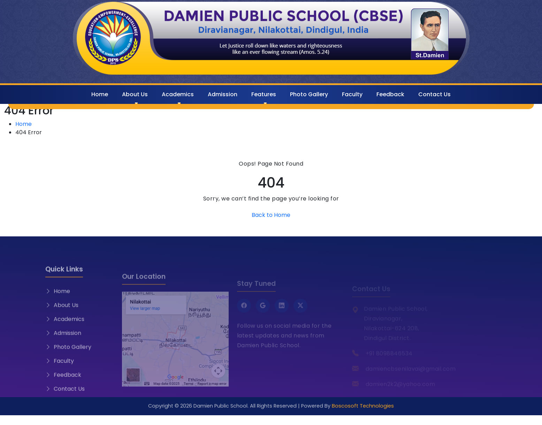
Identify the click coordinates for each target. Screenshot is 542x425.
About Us (135, 94)
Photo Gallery (309, 94)
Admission (222, 94)
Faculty (352, 94)
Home (99, 94)
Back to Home (271, 215)
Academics (178, 94)
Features (263, 94)
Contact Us (434, 94)
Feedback (390, 94)
